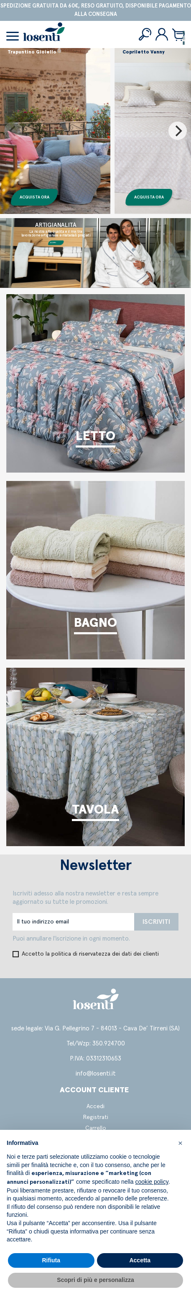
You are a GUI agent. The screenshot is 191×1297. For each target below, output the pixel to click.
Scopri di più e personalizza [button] (95, 1280)
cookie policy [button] (151, 1181)
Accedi (95, 1106)
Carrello (95, 1128)
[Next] (177, 131)
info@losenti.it (96, 1074)
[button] (180, 1143)
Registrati (95, 1117)
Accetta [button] (139, 1260)
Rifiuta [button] (51, 1260)
